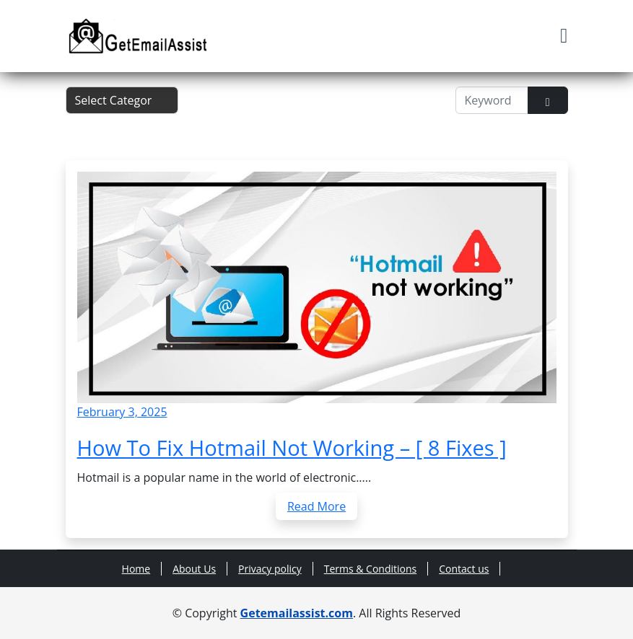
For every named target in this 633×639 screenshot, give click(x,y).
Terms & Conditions (370, 569)
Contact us (464, 569)
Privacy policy (270, 569)
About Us (194, 569)
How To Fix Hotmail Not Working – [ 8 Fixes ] (292, 447)
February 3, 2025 (122, 412)
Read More (316, 506)
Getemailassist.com (296, 613)
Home (136, 569)
